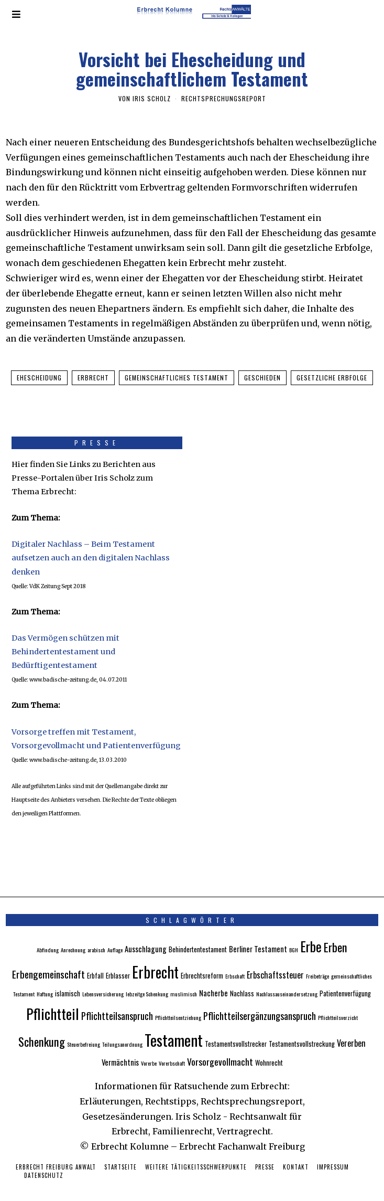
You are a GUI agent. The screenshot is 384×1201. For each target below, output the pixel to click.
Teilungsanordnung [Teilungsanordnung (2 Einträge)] (122, 1032)
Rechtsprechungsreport (223, 98)
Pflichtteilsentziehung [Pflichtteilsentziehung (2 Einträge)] (178, 1005)
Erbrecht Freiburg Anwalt (56, 1155)
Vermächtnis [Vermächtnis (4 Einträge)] (120, 1050)
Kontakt (296, 1155)
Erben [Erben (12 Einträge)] (335, 935)
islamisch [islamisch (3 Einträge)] (67, 982)
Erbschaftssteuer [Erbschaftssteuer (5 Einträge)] (275, 963)
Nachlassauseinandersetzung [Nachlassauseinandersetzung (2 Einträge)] (286, 982)
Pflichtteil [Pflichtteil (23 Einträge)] (52, 1001)
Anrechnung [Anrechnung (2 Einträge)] (73, 938)
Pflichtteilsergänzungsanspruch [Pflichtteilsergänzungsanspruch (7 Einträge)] (259, 1003)
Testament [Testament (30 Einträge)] (174, 1027)
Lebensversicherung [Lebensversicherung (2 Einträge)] (103, 982)
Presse (265, 1155)
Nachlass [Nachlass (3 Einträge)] (242, 982)
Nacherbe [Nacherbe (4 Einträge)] (213, 981)
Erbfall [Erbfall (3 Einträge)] (95, 964)
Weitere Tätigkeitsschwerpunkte (196, 1155)
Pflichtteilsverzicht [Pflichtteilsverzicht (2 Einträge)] (338, 1005)
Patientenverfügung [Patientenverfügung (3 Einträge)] (345, 982)
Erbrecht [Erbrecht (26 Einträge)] (155, 960)
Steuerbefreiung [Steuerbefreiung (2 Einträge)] (83, 1032)
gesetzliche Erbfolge (332, 377)
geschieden (262, 377)
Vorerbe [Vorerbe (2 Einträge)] (149, 1051)
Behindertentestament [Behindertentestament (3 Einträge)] (198, 938)
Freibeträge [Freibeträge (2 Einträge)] (317, 964)
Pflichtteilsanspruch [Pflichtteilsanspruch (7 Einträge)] (117, 1003)
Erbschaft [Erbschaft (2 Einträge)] (235, 964)
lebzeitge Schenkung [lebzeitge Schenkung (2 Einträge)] (147, 982)
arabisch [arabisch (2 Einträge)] (96, 938)
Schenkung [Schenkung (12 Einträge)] (41, 1029)
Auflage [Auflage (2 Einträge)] (115, 938)
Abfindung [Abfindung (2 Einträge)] (48, 938)
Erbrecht (93, 377)
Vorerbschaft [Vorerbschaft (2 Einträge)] (172, 1051)
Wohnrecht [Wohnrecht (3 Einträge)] (269, 1051)
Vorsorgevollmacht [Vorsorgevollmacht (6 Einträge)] (220, 1050)
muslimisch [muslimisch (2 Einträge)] (183, 982)
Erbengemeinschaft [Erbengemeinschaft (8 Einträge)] (48, 962)
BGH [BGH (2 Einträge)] (293, 938)
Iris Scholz (152, 98)
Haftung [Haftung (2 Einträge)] (45, 982)
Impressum (333, 1155)
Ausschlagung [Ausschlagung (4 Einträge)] (146, 937)
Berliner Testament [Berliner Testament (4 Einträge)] (258, 937)
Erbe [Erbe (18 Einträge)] (311, 934)
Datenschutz (43, 1164)
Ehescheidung (39, 377)
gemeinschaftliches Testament (176, 377)
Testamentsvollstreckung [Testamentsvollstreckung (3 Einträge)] (302, 1032)
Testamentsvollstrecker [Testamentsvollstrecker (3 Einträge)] (236, 1032)
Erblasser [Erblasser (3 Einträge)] (118, 964)
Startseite (120, 1155)
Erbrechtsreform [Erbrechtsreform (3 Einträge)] (202, 964)
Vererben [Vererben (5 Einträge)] (351, 1031)
